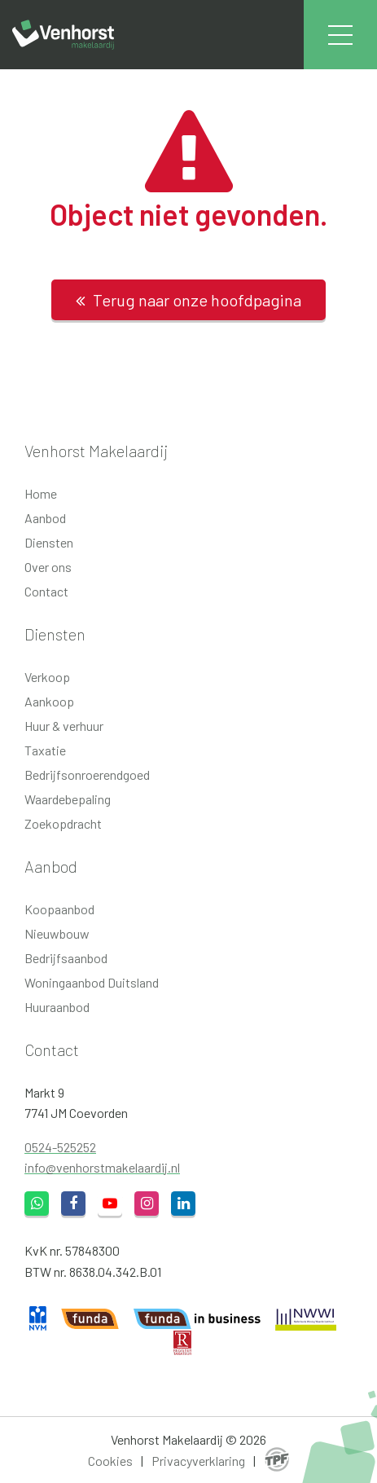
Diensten (48, 542)
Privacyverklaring (198, 1460)
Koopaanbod (59, 909)
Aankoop (49, 701)
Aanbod (45, 518)
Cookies (110, 1460)
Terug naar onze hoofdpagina (188, 300)
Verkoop (47, 676)
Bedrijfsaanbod (65, 958)
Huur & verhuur (63, 725)
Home (40, 493)
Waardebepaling (67, 799)
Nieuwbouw (57, 933)
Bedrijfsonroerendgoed (87, 774)
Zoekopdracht (63, 823)
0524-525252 (60, 1147)
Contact (46, 591)
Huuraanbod (57, 1006)
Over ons (48, 566)
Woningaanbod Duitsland (91, 982)
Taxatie (45, 750)
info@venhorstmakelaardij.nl (102, 1167)
